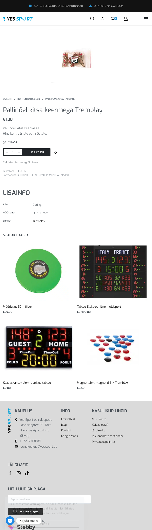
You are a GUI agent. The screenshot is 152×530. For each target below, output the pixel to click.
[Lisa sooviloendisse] (55, 152)
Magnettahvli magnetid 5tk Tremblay (102, 383)
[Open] (102, 18)
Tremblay (39, 221)
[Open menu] (146, 18)
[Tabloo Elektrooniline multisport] (113, 271)
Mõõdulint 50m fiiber (17, 307)
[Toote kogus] (13, 152)
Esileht (7, 99)
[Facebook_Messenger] (10, 520)
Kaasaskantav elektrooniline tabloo (27, 383)
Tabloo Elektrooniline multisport (99, 307)
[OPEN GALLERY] (76, 58)
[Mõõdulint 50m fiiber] (39, 271)
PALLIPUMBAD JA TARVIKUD (60, 99)
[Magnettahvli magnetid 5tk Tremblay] (113, 347)
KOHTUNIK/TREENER (28, 99)
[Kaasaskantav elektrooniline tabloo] (39, 347)
